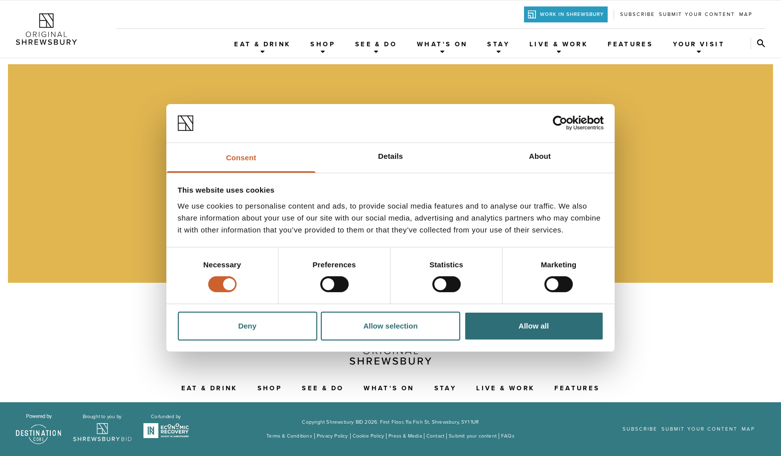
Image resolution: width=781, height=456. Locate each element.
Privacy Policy (332, 436)
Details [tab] (390, 156)
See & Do (376, 47)
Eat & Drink (262, 47)
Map (746, 14)
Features (630, 44)
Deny (247, 326)
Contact (435, 436)
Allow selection (390, 326)
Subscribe (637, 14)
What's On (442, 47)
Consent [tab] (241, 157)
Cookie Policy (369, 436)
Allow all (534, 326)
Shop (322, 47)
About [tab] (540, 156)
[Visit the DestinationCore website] (38, 429)
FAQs (508, 436)
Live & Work (558, 47)
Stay (498, 47)
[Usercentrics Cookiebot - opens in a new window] (560, 122)
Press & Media (405, 436)
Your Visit (699, 47)
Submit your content (697, 14)
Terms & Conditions (289, 436)
